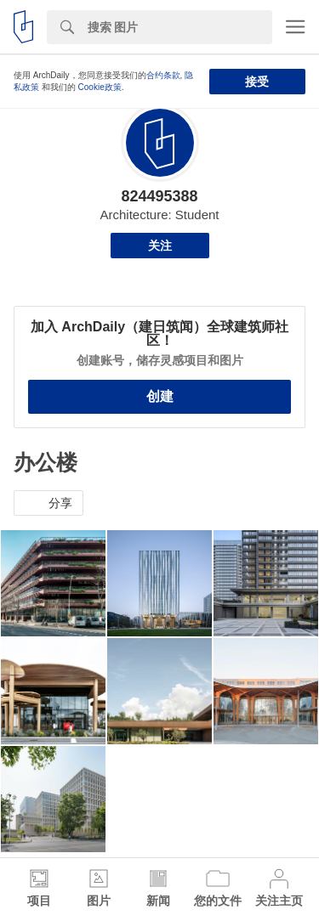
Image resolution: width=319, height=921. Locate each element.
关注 (160, 245)
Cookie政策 (100, 87)
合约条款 (163, 75)
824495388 (159, 196)
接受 (257, 81)
